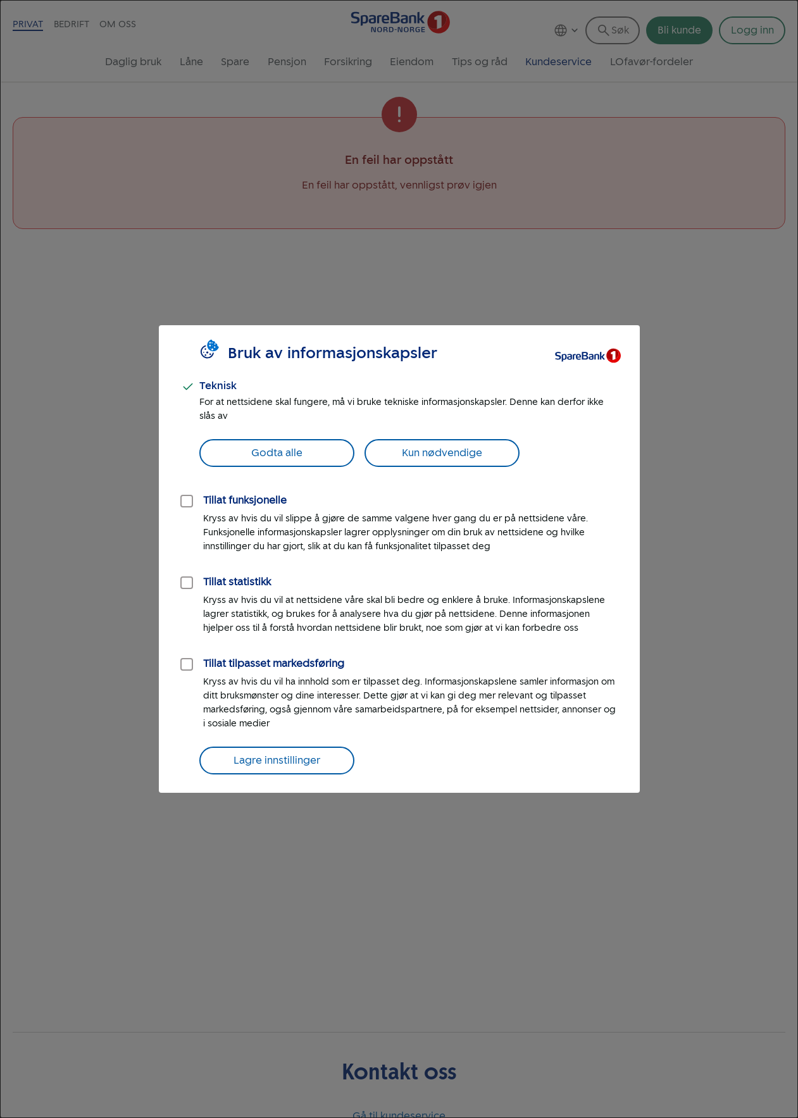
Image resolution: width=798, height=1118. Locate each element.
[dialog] (399, 559)
